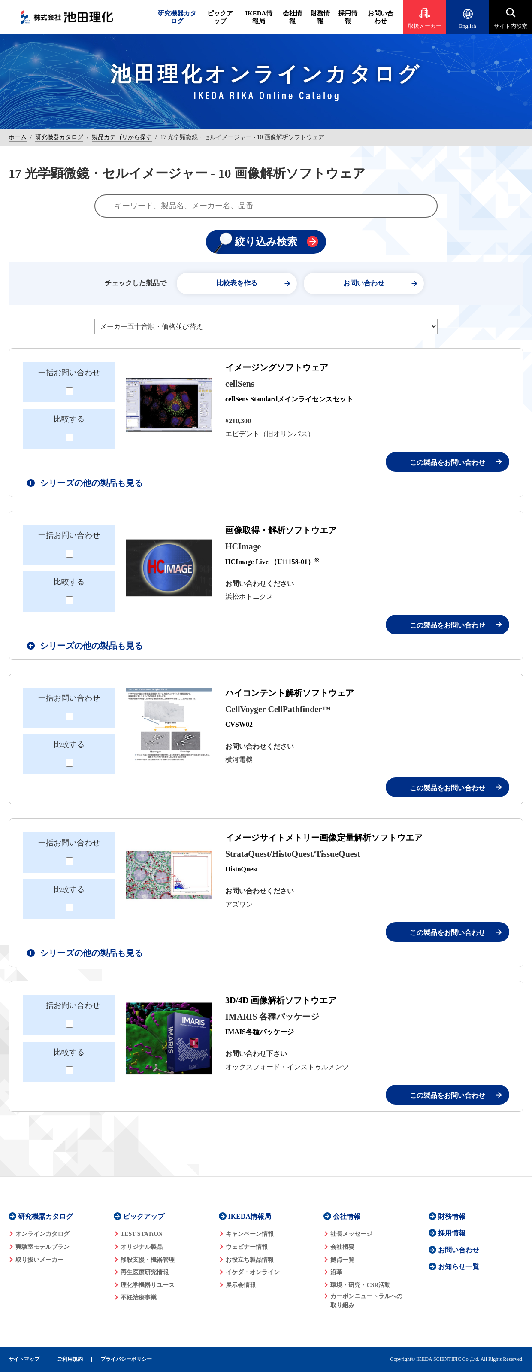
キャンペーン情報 (250, 1234)
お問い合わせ (380, 17)
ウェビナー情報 (247, 1247)
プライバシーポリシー (126, 1359)
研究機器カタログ (177, 17)
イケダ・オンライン (253, 1272)
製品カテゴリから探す (122, 137)
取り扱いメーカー (39, 1260)
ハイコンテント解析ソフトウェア (289, 693)
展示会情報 (241, 1285)
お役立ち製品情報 (250, 1260)
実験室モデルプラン (42, 1247)
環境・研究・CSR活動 (360, 1285)
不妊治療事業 (139, 1297)
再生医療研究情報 (145, 1272)
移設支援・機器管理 (148, 1260)
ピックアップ (220, 17)
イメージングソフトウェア (276, 367)
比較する (69, 419)
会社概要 (342, 1247)
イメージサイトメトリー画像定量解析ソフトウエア (324, 837)
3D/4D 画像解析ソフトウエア (280, 1000)
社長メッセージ (351, 1234)
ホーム (18, 137)
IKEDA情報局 (258, 17)
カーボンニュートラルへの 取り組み (366, 1300)
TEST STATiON (142, 1234)
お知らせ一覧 (458, 1266)
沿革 (336, 1272)
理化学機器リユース (148, 1285)
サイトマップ (24, 1359)
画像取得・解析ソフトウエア (281, 530)
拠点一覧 (342, 1260)
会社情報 (292, 17)
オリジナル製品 (142, 1247)
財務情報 (320, 17)
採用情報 (347, 17)
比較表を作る (236, 283)
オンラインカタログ (42, 1234)
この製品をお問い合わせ (447, 462)
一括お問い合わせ (69, 372)
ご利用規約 (70, 1359)
